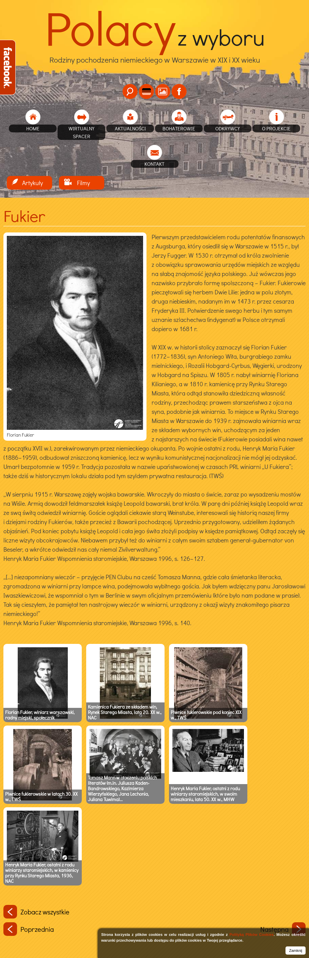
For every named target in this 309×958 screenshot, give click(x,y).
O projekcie (276, 128)
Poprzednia (28, 929)
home (33, 128)
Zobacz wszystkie (36, 912)
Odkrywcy (227, 128)
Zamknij (295, 950)
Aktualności (130, 128)
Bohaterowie (179, 128)
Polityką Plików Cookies (251, 934)
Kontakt (154, 163)
